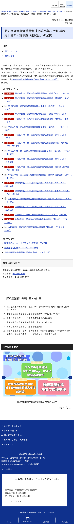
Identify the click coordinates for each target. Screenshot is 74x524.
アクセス (65, 522)
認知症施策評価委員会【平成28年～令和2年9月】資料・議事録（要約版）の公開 (38, 308)
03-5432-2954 (19, 273)
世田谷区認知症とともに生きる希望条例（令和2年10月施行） (34, 313)
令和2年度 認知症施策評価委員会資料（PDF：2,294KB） (41, 214)
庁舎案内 (8, 469)
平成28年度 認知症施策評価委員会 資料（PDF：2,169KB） (42, 93)
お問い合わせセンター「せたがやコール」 (39, 479)
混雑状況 (46, 522)
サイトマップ (10, 444)
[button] (54, 4)
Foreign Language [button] (62, 5)
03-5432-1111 (16, 461)
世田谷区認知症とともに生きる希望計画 (24, 326)
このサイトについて (13, 425)
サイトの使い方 (11, 430)
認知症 (33, 11)
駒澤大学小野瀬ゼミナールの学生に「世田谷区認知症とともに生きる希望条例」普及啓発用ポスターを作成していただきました (38, 332)
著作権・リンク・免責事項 (16, 439)
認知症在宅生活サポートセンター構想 (21, 247)
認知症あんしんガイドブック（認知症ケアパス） (26, 242)
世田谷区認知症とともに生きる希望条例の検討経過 (29, 318)
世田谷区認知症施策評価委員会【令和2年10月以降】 (34, 79)
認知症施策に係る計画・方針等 (50, 11)
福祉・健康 (24, 11)
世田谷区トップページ (10, 11)
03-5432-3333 (19, 492)
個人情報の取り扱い (13, 435)
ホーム (9, 522)
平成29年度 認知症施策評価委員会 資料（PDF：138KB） (41, 114)
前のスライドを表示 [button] (5, 377)
